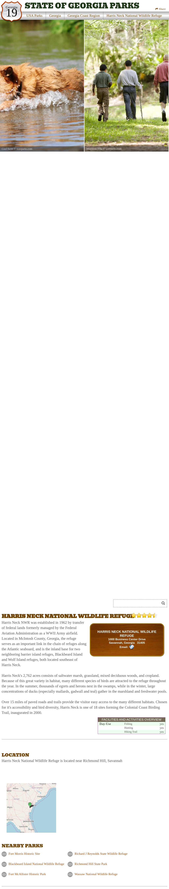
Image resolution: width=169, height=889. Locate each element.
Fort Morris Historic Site (24, 853)
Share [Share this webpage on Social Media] (160, 9)
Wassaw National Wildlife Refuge (96, 874)
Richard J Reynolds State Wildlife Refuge (101, 853)
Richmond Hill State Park (91, 864)
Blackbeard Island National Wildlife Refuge (36, 864)
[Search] (138, 603)
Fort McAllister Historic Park (27, 874)
